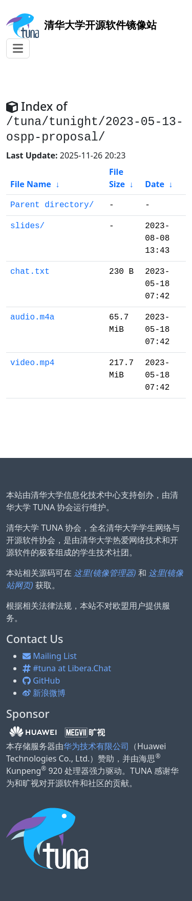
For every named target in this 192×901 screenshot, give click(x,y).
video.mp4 (32, 363)
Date (154, 184)
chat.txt (30, 271)
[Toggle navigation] (18, 48)
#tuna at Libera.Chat (67, 668)
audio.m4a (32, 317)
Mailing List (50, 656)
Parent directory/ (52, 205)
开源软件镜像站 (81, 25)
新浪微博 (44, 692)
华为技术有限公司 (96, 746)
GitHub (41, 680)
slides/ (27, 226)
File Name (30, 184)
